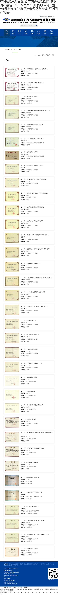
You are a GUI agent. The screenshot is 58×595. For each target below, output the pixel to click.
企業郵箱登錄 (51, 16)
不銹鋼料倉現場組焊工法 (32, 477)
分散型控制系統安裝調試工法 (34, 492)
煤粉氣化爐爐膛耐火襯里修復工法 (35, 165)
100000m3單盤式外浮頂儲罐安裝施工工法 (37, 235)
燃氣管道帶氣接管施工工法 (33, 377)
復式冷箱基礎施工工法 (32, 349)
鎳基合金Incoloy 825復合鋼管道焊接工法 (37, 193)
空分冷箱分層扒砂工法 (32, 548)
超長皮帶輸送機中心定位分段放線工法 (36, 179)
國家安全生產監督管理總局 (16, 564)
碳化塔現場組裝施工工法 (32, 335)
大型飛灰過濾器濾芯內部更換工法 (35, 207)
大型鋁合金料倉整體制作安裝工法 (35, 448)
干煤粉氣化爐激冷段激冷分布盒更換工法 (37, 69)
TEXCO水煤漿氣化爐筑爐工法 (34, 363)
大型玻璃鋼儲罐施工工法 (32, 96)
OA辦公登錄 (43, 16)
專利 (20, 49)
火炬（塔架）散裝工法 (32, 152)
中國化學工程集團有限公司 (47, 564)
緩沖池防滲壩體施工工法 (32, 506)
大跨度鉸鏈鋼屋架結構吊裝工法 (34, 221)
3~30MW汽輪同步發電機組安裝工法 (35, 292)
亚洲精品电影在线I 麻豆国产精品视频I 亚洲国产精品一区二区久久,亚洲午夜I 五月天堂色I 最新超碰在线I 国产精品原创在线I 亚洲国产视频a (29, 7)
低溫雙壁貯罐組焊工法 (32, 462)
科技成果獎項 (8, 49)
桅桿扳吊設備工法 (31, 320)
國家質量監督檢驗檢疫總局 (31, 564)
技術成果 (48, 55)
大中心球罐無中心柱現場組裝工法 (35, 138)
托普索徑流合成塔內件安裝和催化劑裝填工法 (38, 249)
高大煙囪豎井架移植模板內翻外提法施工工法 (38, 110)
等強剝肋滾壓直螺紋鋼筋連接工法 (35, 405)
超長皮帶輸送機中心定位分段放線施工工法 (37, 534)
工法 (15, 49)
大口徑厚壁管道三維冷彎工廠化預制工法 (37, 306)
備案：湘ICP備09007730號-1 (10, 583)
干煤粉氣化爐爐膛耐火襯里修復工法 (35, 520)
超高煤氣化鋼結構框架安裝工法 (34, 124)
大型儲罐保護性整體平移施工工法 (35, 83)
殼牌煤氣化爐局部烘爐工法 (33, 263)
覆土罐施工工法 (30, 391)
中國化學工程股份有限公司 (11, 565)
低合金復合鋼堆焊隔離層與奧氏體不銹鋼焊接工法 (39, 277)
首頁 (43, 55)
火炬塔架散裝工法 (31, 419)
